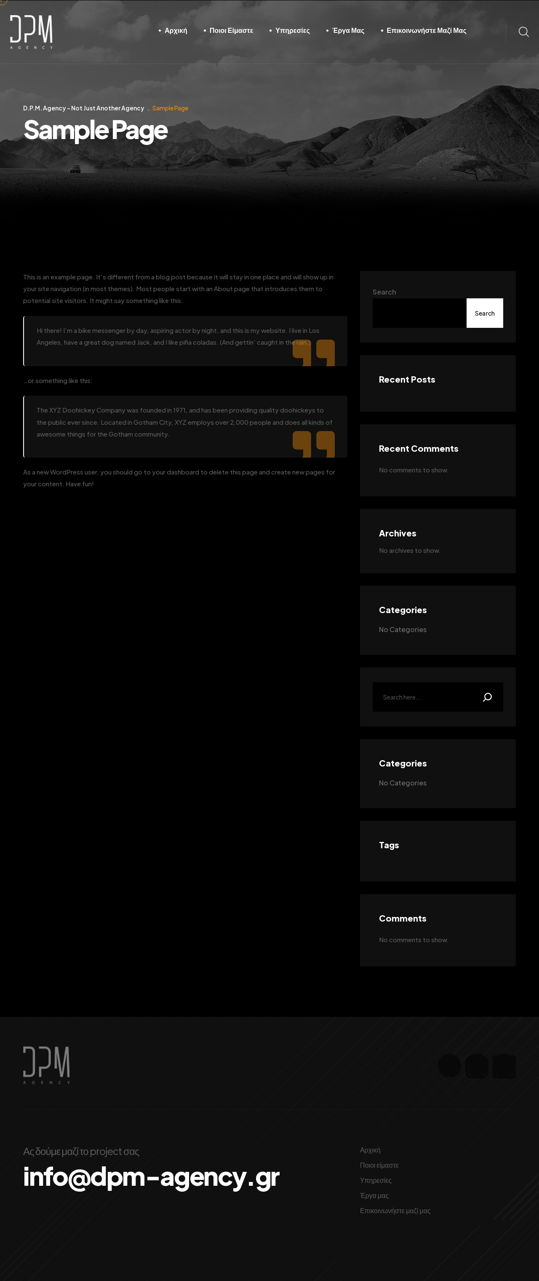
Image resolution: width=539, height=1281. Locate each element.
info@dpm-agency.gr (151, 1175)
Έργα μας (348, 30)
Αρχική (176, 30)
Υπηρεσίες (292, 30)
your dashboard (175, 472)
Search (384, 291)
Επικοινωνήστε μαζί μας (427, 30)
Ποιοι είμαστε (231, 30)
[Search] (487, 697)
